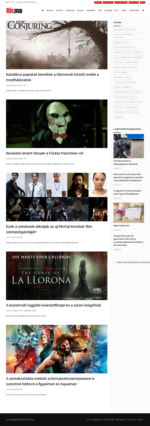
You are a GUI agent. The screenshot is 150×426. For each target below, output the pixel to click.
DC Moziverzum (120, 112)
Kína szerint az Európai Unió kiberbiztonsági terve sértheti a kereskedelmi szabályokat (128, 177)
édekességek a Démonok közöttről (124, 36)
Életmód (108, 10)
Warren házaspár (121, 92)
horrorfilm (130, 29)
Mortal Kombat (121, 72)
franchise (138, 52)
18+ (24, 85)
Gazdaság (70, 10)
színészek (118, 62)
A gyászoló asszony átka (125, 82)
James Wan (118, 29)
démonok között (121, 42)
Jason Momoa (131, 107)
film (21, 85)
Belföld (50, 10)
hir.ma (13, 420)
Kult (117, 10)
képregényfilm (135, 102)
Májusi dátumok (121, 225)
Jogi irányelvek (108, 420)
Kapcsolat (132, 420)
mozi (133, 97)
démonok (127, 87)
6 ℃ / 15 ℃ (10, 2)
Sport (124, 10)
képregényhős (120, 102)
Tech (100, 10)
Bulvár (80, 10)
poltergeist (136, 92)
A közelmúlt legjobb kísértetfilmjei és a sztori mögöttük (53, 305)
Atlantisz (134, 112)
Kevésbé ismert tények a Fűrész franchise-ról (44, 153)
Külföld (59, 10)
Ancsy (14, 85)
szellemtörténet (121, 97)
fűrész (128, 52)
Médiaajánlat (121, 420)
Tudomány (90, 10)
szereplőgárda (131, 62)
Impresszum (97, 420)
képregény (118, 107)
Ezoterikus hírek (30, 310)
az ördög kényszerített (124, 47)
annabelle (118, 52)
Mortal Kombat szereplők (125, 67)
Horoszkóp (134, 10)
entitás (117, 87)
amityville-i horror (122, 77)
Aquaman (118, 117)
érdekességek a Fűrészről (131, 57)
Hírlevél (140, 420)
